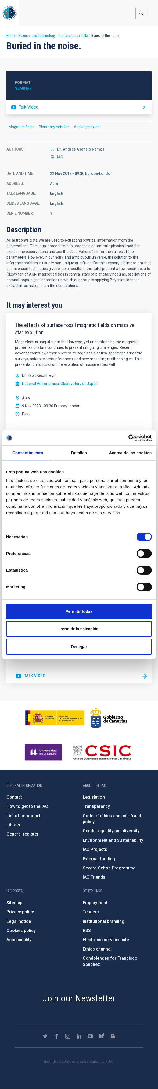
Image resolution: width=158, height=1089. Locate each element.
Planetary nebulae (54, 127)
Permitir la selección (79, 629)
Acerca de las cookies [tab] (130, 452)
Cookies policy (21, 930)
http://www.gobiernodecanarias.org (109, 718)
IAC (60, 157)
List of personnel (23, 815)
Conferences (68, 35)
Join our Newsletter (79, 998)
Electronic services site (106, 939)
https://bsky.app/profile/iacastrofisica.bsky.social (101, 1036)
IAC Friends (94, 877)
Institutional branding (103, 921)
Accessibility (18, 939)
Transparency (96, 806)
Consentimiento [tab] (27, 452)
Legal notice (18, 921)
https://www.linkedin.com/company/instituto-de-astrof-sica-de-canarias (79, 1036)
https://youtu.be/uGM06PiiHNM (30, 676)
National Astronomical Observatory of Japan (60, 383)
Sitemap (14, 902)
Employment (95, 902)
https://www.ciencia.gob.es (55, 718)
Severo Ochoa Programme (109, 868)
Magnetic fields (21, 127)
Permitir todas (79, 611)
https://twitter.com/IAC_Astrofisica (45, 1036)
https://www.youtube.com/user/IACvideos (90, 1036)
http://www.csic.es (101, 752)
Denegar (79, 646)
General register (22, 834)
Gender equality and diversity (111, 830)
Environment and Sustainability (113, 840)
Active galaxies (86, 127)
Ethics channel (97, 949)
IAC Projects (95, 849)
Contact (14, 797)
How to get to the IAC (27, 806)
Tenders (91, 911)
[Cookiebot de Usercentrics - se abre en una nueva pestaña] (128, 437)
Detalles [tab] (79, 452)
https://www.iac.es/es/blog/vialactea (113, 1036)
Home (11, 35)
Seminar (23, 88)
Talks (85, 35)
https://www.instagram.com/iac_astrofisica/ (67, 1036)
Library (13, 824)
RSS (87, 930)
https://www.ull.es (44, 752)
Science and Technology (37, 35)
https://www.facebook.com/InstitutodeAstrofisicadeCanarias (56, 1036)
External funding (99, 858)
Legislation (94, 797)
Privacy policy (20, 911)
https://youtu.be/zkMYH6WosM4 (79, 107)
